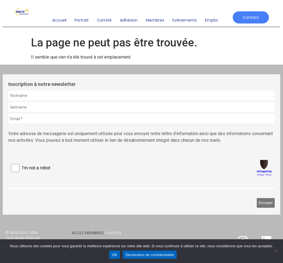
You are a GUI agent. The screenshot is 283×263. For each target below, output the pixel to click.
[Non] (276, 251)
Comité (104, 20)
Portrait (82, 20)
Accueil (59, 20)
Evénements (184, 20)
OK (114, 255)
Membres (155, 20)
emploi (211, 20)
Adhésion (129, 20)
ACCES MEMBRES (88, 232)
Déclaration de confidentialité (149, 255)
